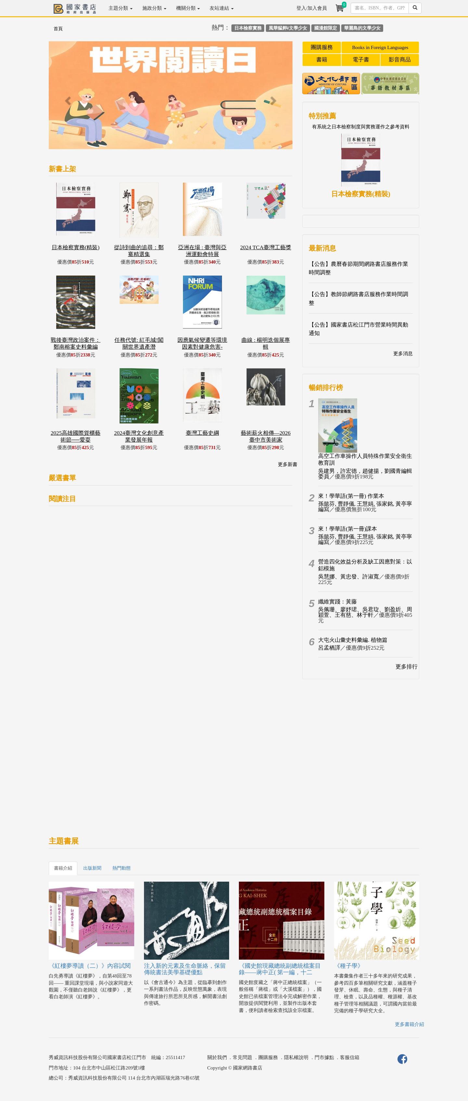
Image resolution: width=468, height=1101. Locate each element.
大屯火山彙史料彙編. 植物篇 (352, 640)
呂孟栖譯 (329, 648)
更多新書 (287, 464)
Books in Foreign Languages (380, 47)
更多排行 (407, 667)
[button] (67, 98)
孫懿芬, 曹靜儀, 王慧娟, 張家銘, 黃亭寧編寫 (365, 506)
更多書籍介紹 (409, 1024)
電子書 (361, 60)
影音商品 (400, 60)
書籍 (321, 60)
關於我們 (217, 1057)
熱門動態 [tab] (121, 868)
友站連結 (222, 8)
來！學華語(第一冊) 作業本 (351, 496)
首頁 (58, 28)
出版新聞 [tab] (92, 868)
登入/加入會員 (311, 8)
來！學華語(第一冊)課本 (347, 529)
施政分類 (154, 8)
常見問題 (242, 1057)
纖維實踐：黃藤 (337, 602)
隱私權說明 (296, 1057)
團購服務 (322, 47)
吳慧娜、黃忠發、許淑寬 (348, 577)
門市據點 (324, 1057)
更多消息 (403, 353)
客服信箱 (349, 1057)
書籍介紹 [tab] (63, 868)
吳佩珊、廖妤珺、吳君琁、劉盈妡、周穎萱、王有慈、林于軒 (365, 612)
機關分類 (188, 8)
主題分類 (121, 8)
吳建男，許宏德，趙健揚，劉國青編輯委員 (365, 474)
